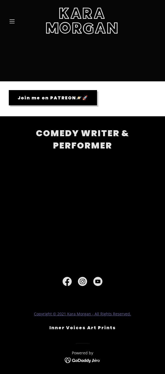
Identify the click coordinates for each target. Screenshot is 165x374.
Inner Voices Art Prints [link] (82, 328)
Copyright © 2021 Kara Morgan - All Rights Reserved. (82, 313)
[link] (82, 32)
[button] (18, 21)
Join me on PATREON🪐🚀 (53, 98)
